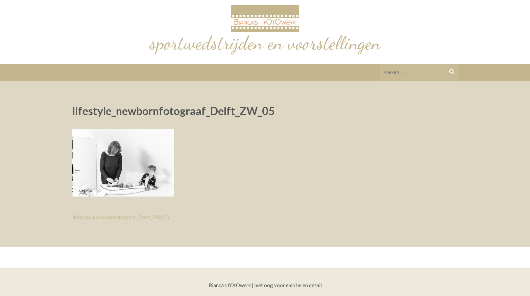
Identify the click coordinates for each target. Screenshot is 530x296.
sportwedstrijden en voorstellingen (265, 42)
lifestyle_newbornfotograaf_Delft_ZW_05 (120, 217)
